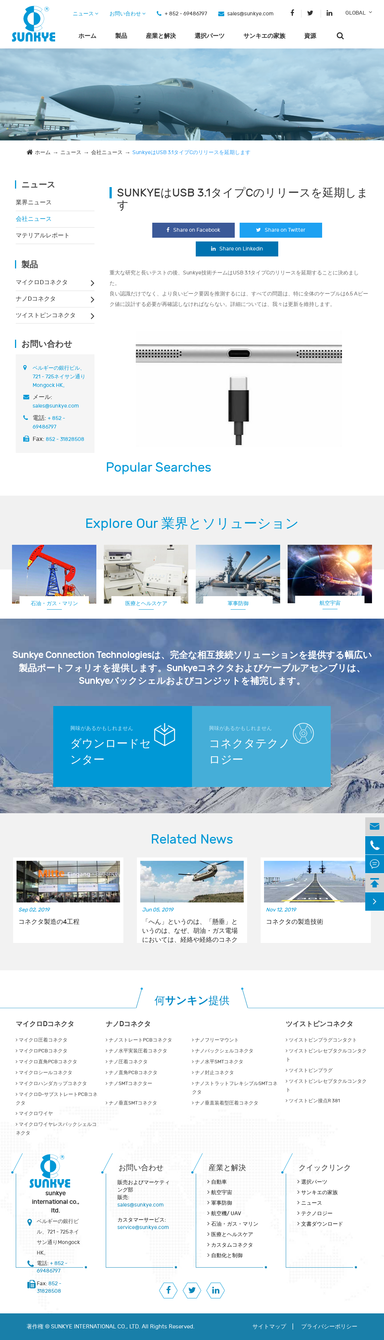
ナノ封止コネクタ (213, 1073)
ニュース (85, 13)
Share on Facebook (193, 230)
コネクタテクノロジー (249, 751)
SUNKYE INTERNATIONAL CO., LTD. (95, 1327)
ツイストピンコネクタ (46, 315)
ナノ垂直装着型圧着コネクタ (225, 1103)
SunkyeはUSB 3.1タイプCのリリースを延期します (191, 152)
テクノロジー (317, 1213)
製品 (121, 36)
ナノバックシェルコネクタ (223, 1051)
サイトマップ (269, 1327)
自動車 (219, 1182)
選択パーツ (210, 36)
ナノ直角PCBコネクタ (132, 1073)
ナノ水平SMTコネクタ (217, 1062)
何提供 (192, 1001)
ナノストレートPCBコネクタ (139, 1040)
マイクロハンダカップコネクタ (51, 1084)
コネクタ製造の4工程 (49, 922)
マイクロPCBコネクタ (42, 1051)
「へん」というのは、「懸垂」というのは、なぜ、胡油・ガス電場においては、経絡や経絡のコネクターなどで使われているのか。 (190, 926)
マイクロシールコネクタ (44, 1073)
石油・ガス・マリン (54, 603)
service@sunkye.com (143, 1227)
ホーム (87, 36)
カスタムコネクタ (232, 1245)
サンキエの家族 (264, 36)
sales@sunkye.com (250, 13)
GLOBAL (355, 13)
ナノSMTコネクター (129, 1084)
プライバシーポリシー (329, 1327)
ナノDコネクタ (36, 298)
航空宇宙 (330, 603)
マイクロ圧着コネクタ (42, 1040)
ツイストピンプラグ (309, 1070)
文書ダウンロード (322, 1224)
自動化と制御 (227, 1255)
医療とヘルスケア (146, 603)
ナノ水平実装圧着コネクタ (136, 1051)
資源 (310, 36)
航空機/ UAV (226, 1213)
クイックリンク (324, 1167)
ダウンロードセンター (110, 751)
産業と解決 (161, 36)
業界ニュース (34, 202)
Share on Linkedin (237, 249)
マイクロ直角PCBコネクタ (46, 1062)
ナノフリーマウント (215, 1040)
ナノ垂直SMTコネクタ (131, 1103)
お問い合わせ (128, 13)
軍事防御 (238, 603)
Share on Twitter (280, 230)
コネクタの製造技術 (294, 922)
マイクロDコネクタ (42, 282)
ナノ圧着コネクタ (127, 1062)
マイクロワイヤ (34, 1114)
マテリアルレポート (43, 235)
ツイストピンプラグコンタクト (321, 1040)
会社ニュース (107, 152)
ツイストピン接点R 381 (313, 1101)
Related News (192, 839)
